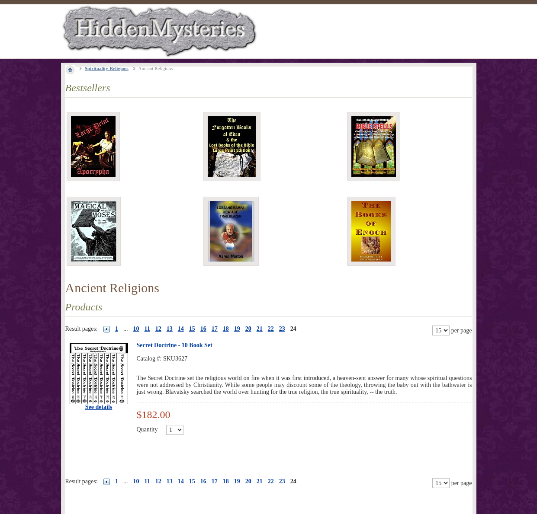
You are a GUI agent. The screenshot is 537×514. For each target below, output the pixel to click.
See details (99, 407)
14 (181, 329)
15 (192, 329)
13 (170, 329)
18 (226, 329)
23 (282, 329)
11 (147, 329)
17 (215, 329)
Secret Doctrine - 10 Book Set (174, 345)
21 (260, 329)
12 (158, 329)
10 (136, 329)
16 (203, 329)
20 (248, 329)
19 (237, 329)
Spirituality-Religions (107, 68)
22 (271, 329)
